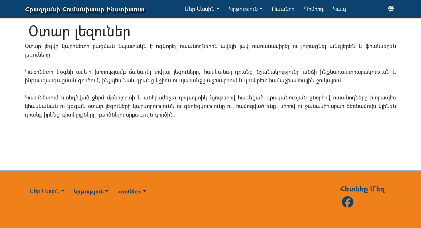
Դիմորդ (314, 9)
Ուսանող (283, 9)
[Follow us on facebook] (347, 204)
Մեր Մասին (199, 9)
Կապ (339, 9)
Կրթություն (243, 9)
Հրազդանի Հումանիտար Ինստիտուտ (85, 9)
